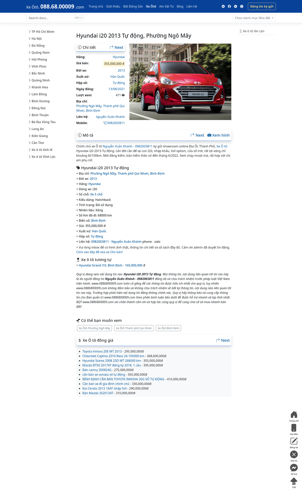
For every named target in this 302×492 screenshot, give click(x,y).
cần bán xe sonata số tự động (103, 374)
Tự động (119, 83)
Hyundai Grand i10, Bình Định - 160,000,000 (110, 265)
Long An (38, 129)
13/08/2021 (116, 89)
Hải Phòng (39, 59)
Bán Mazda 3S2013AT (97, 393)
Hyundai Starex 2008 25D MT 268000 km (111, 360)
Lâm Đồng (39, 94)
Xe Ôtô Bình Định (168, 328)
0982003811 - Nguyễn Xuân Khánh (116, 241)
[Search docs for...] (55, 18)
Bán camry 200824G (97, 370)
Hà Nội (37, 38)
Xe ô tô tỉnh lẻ (42, 150)
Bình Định (93, 110)
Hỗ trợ (294, 469)
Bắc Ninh (38, 73)
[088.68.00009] (55, 6)
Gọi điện (294, 429)
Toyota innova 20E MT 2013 (102, 351)
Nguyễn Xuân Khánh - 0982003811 (128, 146)
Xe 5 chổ (96, 194)
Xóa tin (294, 455)
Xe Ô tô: (222, 146)
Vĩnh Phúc (39, 66)
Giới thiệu (113, 6)
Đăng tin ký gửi (261, 6)
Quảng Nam (41, 52)
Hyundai (119, 57)
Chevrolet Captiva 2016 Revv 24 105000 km (113, 356)
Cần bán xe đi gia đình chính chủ (105, 384)
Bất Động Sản (133, 6)
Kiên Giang (40, 136)
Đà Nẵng (38, 45)
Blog (180, 6)
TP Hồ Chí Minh (43, 32)
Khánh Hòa (40, 87)
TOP (294, 482)
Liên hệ (191, 6)
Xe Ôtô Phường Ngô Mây (94, 328)
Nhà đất (253, 18)
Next (116, 47)
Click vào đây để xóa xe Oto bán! (99, 252)
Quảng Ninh (41, 80)
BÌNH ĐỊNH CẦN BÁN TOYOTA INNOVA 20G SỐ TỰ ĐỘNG (123, 379)
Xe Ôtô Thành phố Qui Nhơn (134, 328)
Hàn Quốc (118, 76)
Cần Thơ (38, 143)
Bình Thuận (40, 115)
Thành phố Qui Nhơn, (134, 173)
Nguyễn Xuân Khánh (110, 117)
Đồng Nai (39, 108)
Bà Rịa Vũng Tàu (43, 122)
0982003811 (114, 123)
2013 (121, 70)
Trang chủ (96, 6)
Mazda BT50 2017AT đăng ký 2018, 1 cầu (111, 365)
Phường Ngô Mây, (89, 106)
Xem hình (218, 135)
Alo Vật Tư (166, 6)
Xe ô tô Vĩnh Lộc (43, 157)
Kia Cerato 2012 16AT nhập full (104, 388)
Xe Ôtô (151, 6)
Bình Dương (41, 101)
